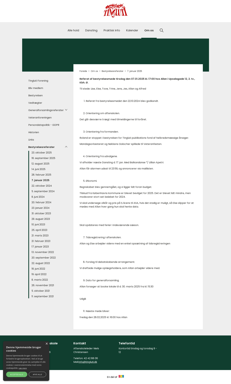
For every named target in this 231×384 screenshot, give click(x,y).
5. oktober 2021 (41, 291)
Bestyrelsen (35, 95)
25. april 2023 (39, 230)
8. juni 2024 (38, 197)
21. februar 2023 (41, 241)
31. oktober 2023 (41, 213)
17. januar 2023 (40, 246)
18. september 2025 (43, 158)
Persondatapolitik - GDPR (43, 125)
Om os (149, 30)
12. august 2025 (40, 163)
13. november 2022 (43, 252)
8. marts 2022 (40, 280)
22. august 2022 (41, 263)
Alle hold (73, 30)
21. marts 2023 (40, 235)
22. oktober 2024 (42, 186)
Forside (83, 71)
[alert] (26, 361)
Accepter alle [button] (16, 374)
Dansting (91, 30)
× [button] (46, 344)
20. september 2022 (44, 257)
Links (31, 139)
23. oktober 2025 (42, 152)
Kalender (132, 30)
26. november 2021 (43, 285)
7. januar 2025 (40, 180)
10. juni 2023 (38, 224)
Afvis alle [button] (37, 374)
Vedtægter (35, 103)
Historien (33, 132)
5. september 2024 (43, 191)
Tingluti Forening (38, 80)
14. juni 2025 (38, 169)
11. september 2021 (43, 296)
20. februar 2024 (41, 202)
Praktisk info (112, 30)
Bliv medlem (35, 88)
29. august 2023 (41, 219)
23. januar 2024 (41, 208)
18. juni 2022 (38, 268)
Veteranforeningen (40, 117)
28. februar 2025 (41, 174)
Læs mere (23, 368)
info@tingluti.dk (88, 362)
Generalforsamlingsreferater (46, 110)
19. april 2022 (39, 274)
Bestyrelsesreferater (41, 147)
